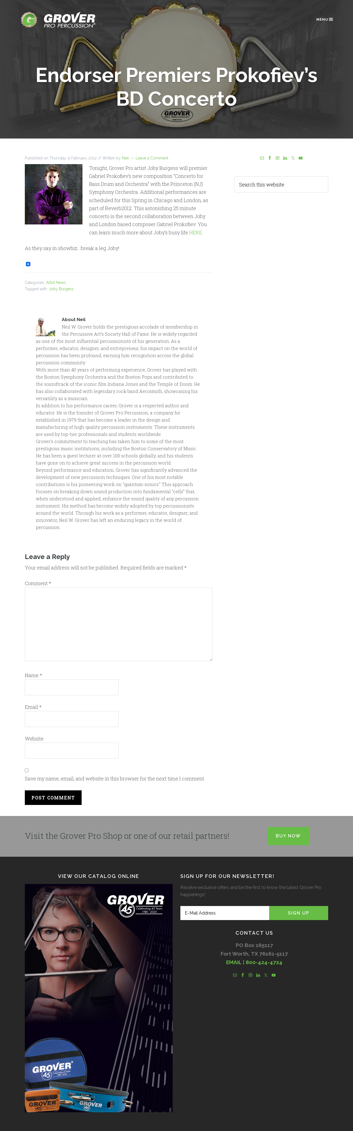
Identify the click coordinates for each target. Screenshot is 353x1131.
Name (33, 675)
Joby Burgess (61, 289)
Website (34, 738)
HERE (195, 232)
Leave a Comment (152, 158)
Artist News (56, 282)
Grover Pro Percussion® (67, 19)
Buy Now (288, 836)
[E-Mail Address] (224, 913)
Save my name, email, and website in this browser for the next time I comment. (115, 778)
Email (33, 707)
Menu (325, 19)
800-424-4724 (264, 962)
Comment (38, 583)
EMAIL (233, 962)
